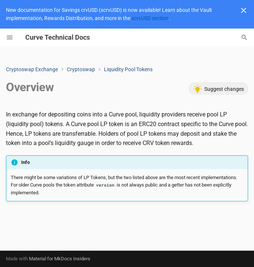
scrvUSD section (150, 18)
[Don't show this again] (243, 10)
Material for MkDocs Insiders (59, 258)
